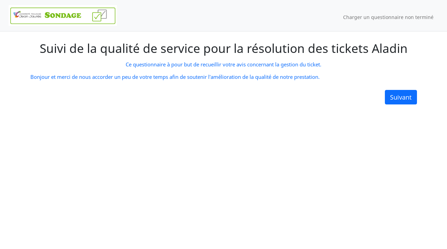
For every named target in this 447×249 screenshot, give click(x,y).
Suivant (401, 97)
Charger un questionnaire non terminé (388, 17)
